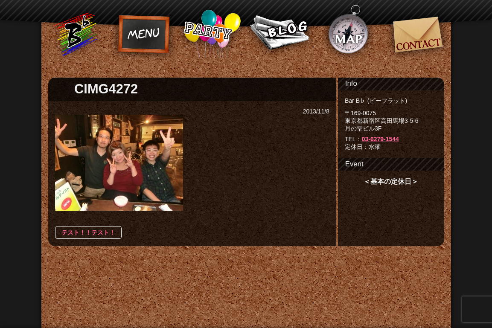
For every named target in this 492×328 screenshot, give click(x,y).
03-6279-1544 (380, 139)
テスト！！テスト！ (88, 232)
